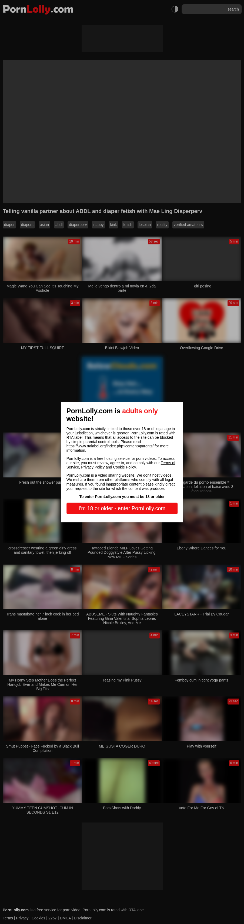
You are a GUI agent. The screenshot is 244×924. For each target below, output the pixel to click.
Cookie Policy (124, 467)
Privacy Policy (93, 467)
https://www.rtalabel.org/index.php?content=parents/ (110, 446)
